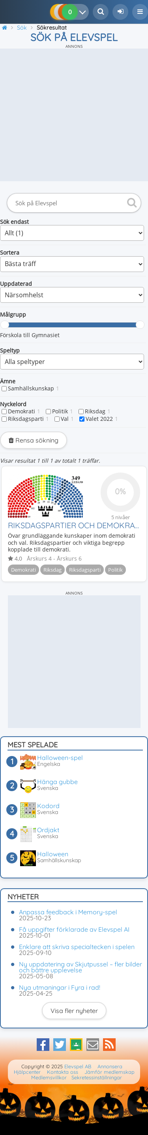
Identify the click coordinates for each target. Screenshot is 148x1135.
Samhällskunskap (33, 388)
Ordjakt (48, 830)
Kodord (48, 806)
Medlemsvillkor (49, 1077)
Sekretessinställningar (96, 1077)
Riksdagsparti (28, 418)
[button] (140, 12)
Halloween (52, 854)
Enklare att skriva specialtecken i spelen (77, 947)
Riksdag (98, 411)
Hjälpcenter (27, 1072)
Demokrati (24, 411)
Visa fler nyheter (74, 1011)
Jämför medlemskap (109, 1072)
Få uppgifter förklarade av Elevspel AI (74, 929)
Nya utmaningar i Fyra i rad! (59, 987)
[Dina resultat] (84, 12)
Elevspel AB (77, 1066)
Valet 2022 (102, 418)
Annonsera (109, 1066)
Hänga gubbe (57, 782)
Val (67, 418)
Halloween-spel (60, 758)
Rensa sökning (33, 440)
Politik (62, 411)
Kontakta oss (62, 1072)
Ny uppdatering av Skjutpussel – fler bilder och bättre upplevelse (80, 967)
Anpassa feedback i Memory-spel (68, 912)
